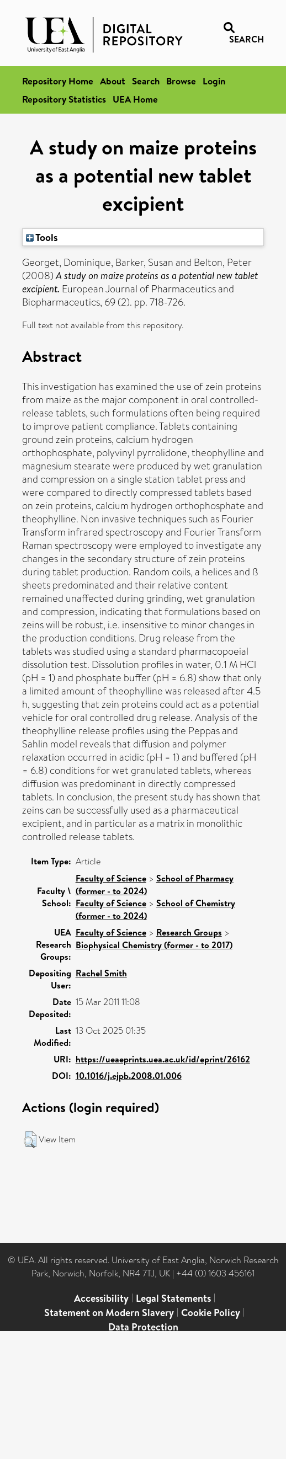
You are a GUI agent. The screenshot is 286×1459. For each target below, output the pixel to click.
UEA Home (135, 99)
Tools (42, 237)
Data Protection (143, 1327)
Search (146, 80)
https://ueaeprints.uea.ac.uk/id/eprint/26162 (163, 1059)
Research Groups (189, 932)
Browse (181, 80)
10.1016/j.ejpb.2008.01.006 (129, 1076)
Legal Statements (173, 1298)
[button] (30, 1139)
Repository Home (57, 80)
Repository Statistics (64, 99)
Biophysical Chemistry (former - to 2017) (154, 945)
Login (214, 80)
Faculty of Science (111, 878)
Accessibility (101, 1298)
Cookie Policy (210, 1312)
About (112, 80)
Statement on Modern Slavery (109, 1312)
